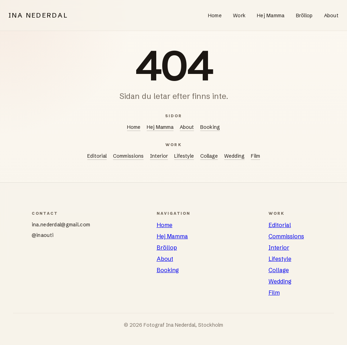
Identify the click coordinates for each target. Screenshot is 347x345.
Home (215, 15)
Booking (210, 127)
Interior (159, 156)
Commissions (128, 156)
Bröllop (304, 15)
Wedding (234, 156)
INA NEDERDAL (38, 15)
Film (255, 156)
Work (239, 15)
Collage (209, 156)
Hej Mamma (271, 15)
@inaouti (42, 235)
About (331, 15)
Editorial (97, 156)
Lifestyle (184, 156)
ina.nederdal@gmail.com (61, 224)
